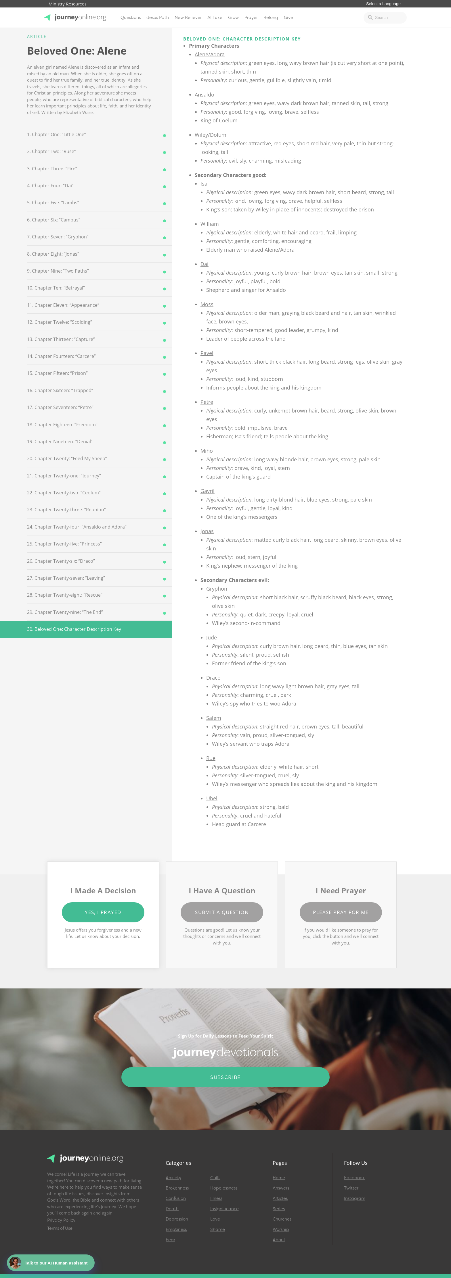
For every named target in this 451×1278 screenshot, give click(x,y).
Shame (217, 1229)
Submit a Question (222, 912)
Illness (216, 1198)
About (279, 1240)
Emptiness (176, 1229)
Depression (177, 1219)
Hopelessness (223, 1188)
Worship (281, 1229)
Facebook (354, 1178)
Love (215, 1219)
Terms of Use (59, 1228)
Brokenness (177, 1188)
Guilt (215, 1178)
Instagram (354, 1198)
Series (279, 1209)
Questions (131, 17)
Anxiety (173, 1178)
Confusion (176, 1198)
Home (279, 1178)
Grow (233, 17)
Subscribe (225, 1077)
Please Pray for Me (340, 912)
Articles (280, 1198)
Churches (282, 1219)
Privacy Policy (61, 1220)
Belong (270, 17)
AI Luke (214, 17)
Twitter (351, 1188)
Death (172, 1209)
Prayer (251, 17)
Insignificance (224, 1209)
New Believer (188, 17)
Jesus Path (157, 17)
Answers (281, 1188)
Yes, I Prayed (103, 912)
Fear (170, 1240)
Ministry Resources (67, 4)
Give (288, 17)
